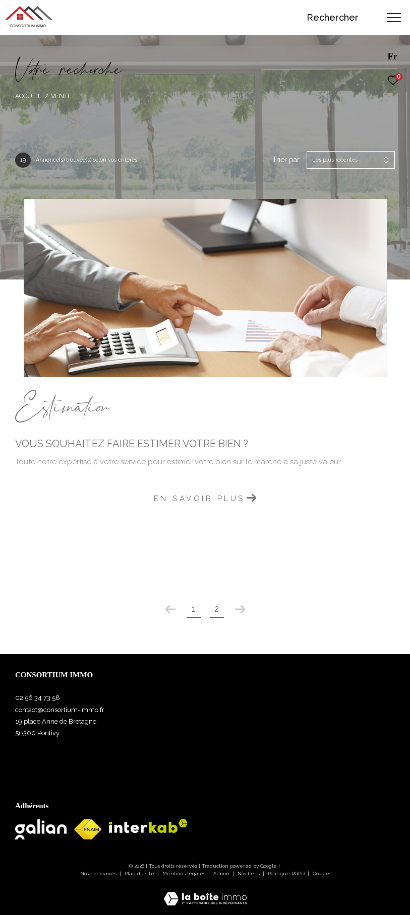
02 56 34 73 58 (37, 697)
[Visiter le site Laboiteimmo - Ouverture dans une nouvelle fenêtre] (205, 892)
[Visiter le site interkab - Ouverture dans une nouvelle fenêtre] (148, 826)
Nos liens (249, 873)
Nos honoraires (98, 873)
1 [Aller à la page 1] (194, 608)
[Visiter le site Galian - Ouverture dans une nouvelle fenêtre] (41, 829)
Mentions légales (184, 873)
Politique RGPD (286, 873)
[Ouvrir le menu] (394, 17)
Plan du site (140, 873)
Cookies (322, 873)
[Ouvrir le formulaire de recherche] (340, 17)
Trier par (286, 160)
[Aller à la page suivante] (240, 609)
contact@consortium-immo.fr (59, 710)
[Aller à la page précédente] (170, 609)
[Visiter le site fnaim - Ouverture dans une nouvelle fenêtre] (87, 829)
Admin (222, 873)
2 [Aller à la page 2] (216, 608)
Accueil (28, 96)
